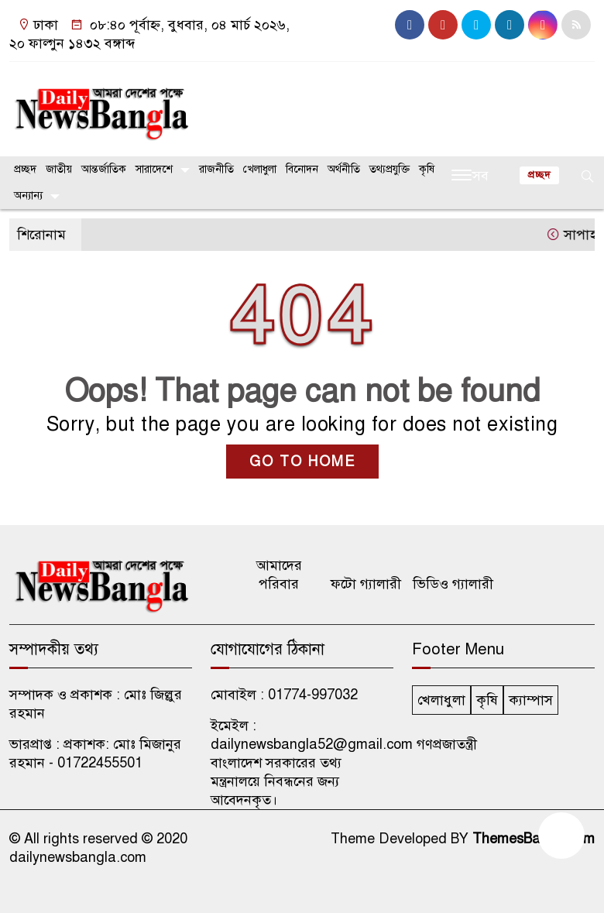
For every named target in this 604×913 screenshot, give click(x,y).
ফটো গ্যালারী (366, 583)
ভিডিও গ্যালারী (453, 583)
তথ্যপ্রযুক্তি (389, 169)
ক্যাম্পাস (531, 700)
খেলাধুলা (259, 169)
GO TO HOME (302, 461)
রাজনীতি (216, 169)
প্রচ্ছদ (25, 169)
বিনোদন (302, 169)
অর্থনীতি (344, 169)
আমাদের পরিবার (279, 574)
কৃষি (426, 169)
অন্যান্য (28, 195)
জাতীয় (59, 169)
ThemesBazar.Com (533, 838)
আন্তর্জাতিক (103, 169)
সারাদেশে (154, 169)
